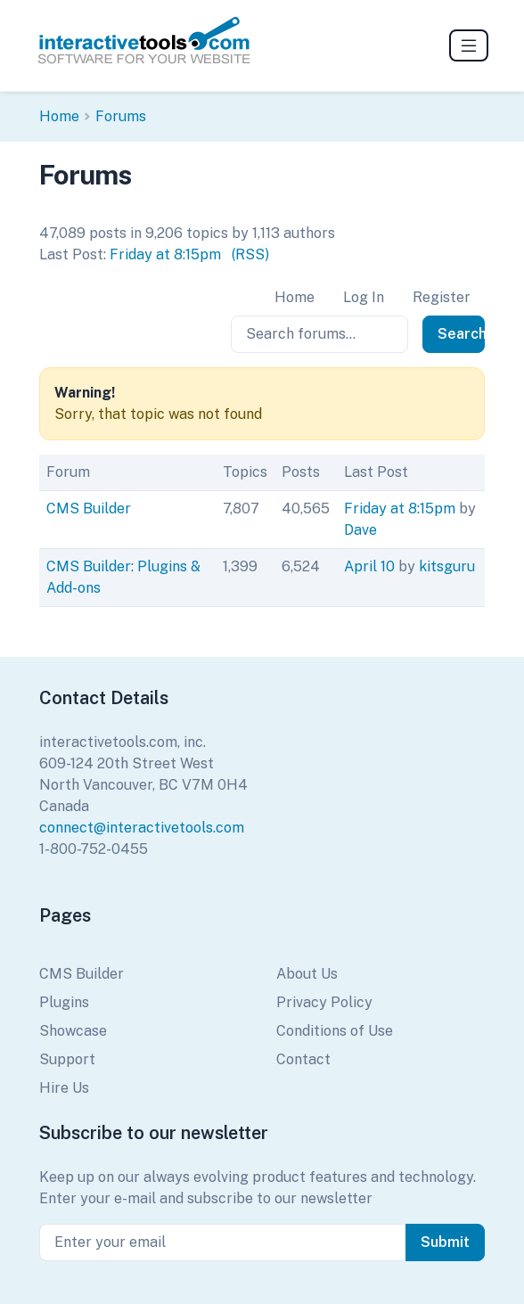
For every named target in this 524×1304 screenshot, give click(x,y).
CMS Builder (88, 508)
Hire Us (64, 1087)
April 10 (369, 566)
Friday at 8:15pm (165, 254)
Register (442, 297)
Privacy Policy (324, 1002)
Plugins (64, 1002)
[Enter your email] (222, 1242)
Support (67, 1059)
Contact (303, 1059)
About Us (307, 973)
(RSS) (250, 254)
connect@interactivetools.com (141, 827)
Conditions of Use (334, 1030)
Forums (120, 116)
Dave (360, 529)
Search (461, 333)
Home (59, 116)
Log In (363, 297)
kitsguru (447, 566)
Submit (445, 1242)
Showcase (73, 1030)
